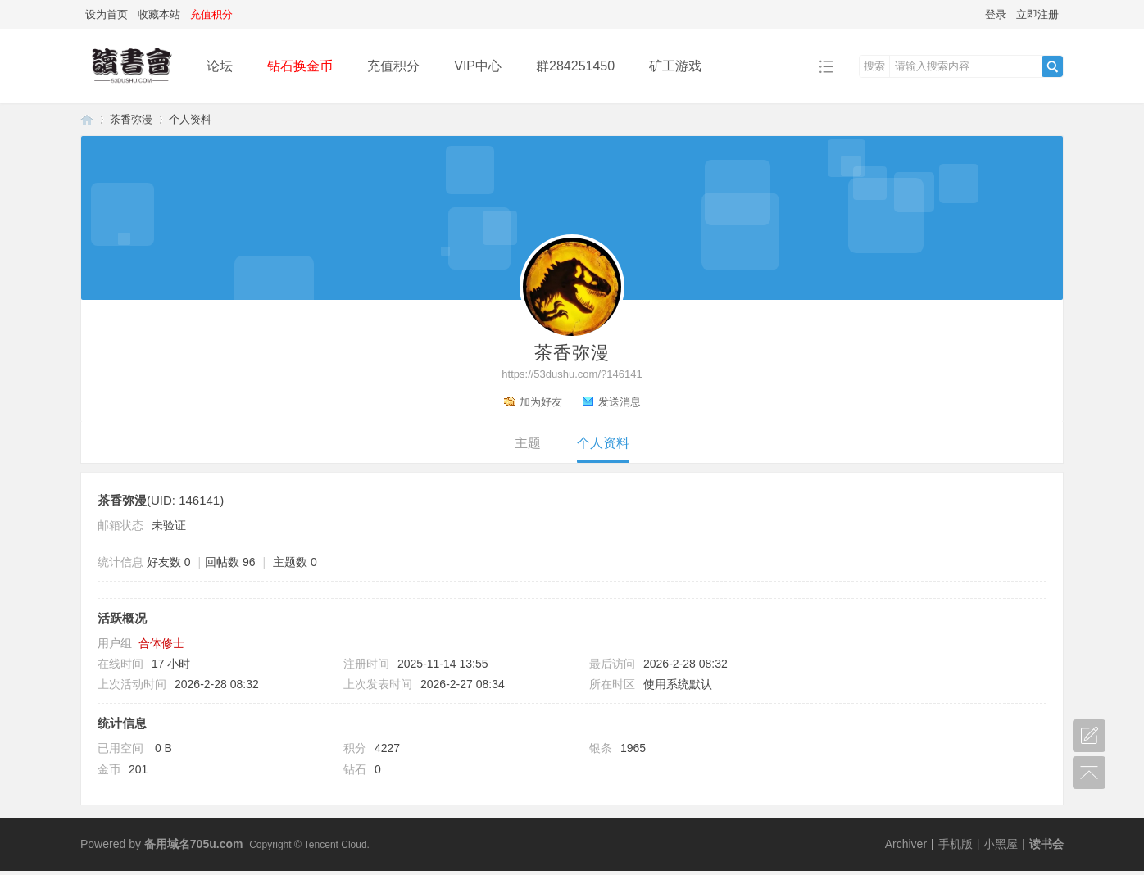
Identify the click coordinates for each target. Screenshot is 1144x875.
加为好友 (541, 402)
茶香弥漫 (131, 119)
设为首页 (106, 14)
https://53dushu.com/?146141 (572, 374)
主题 (528, 443)
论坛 (220, 66)
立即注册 (1037, 14)
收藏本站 (159, 14)
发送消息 (619, 402)
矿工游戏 (675, 66)
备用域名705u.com (193, 843)
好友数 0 (169, 562)
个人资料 (603, 443)
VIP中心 (478, 66)
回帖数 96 (230, 562)
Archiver (906, 843)
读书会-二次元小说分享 (86, 119)
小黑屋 (1000, 843)
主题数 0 (295, 562)
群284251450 (575, 66)
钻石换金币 (300, 66)
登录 (995, 14)
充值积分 (393, 66)
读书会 (1046, 843)
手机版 (955, 843)
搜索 (874, 66)
